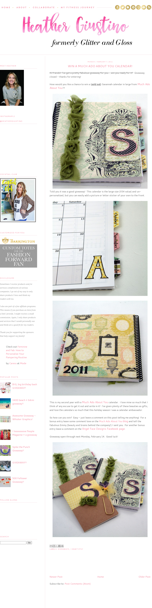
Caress (13, 363)
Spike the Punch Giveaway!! (21, 448)
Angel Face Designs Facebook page (103, 429)
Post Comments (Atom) (78, 583)
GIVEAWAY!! (19, 462)
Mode (23, 363)
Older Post (144, 576)
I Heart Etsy (77, 549)
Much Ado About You (113, 421)
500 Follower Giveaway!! (19, 479)
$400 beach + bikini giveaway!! (23, 401)
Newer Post (56, 576)
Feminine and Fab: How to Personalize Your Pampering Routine (16, 352)
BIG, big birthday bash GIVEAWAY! (24, 386)
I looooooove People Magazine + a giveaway (24, 432)
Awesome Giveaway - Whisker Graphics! (24, 417)
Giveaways (63, 549)
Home (100, 576)
